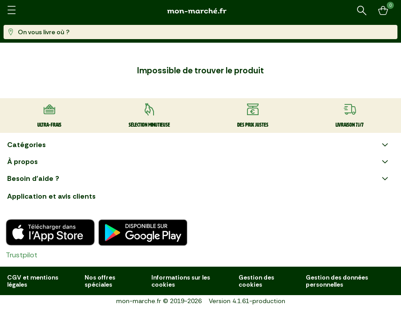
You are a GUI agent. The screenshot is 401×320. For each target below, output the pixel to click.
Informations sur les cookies (180, 281)
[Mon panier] (383, 10)
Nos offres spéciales (100, 281)
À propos (198, 162)
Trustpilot (21, 255)
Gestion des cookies (256, 281)
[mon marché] (200, 11)
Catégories (198, 145)
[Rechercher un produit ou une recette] (362, 10)
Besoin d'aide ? (198, 179)
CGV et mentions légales (32, 281)
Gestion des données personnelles (337, 281)
